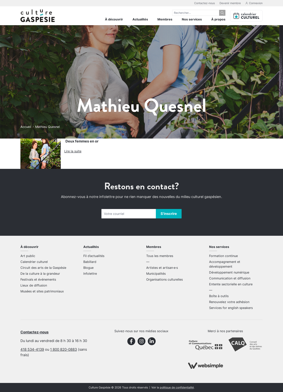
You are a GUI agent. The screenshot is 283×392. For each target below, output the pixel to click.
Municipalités (156, 274)
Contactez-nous (204, 3)
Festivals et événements (38, 279)
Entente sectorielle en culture (231, 284)
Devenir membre (230, 3)
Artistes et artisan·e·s (162, 268)
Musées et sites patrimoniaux (42, 291)
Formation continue (223, 256)
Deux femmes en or (81, 141)
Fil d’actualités (93, 256)
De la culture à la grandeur (40, 274)
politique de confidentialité (177, 387)
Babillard (89, 262)
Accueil (25, 127)
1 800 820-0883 (63, 349)
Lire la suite (72, 151)
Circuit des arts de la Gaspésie (43, 268)
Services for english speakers (231, 308)
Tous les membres (159, 256)
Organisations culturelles (164, 279)
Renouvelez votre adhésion (229, 302)
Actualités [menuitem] (140, 19)
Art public (27, 256)
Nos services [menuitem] (192, 19)
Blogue (88, 268)
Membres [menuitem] (164, 19)
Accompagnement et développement (224, 264)
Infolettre (90, 274)
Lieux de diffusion (33, 285)
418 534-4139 (32, 349)
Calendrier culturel (34, 262)
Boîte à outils (219, 296)
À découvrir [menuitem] (114, 19)
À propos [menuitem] (218, 19)
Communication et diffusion (229, 278)
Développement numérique (229, 272)
